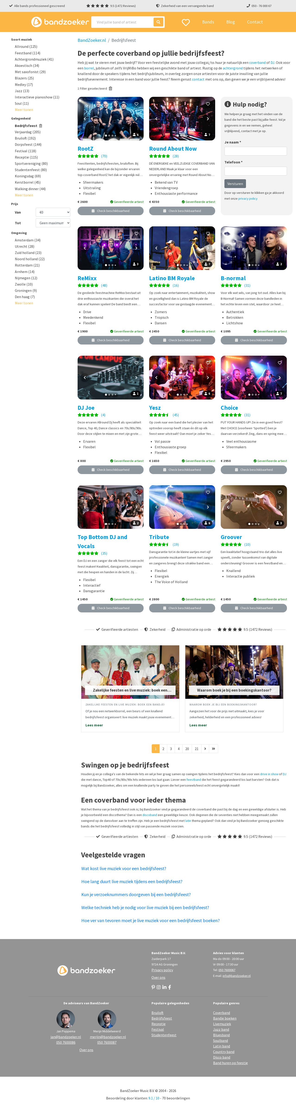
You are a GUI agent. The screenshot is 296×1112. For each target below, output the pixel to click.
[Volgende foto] (136, 118)
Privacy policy (162, 970)
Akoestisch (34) (27, 65)
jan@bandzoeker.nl (65, 1036)
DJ (272, 62)
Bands (208, 22)
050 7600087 (107, 1042)
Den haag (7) (25, 296)
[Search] (127, 22)
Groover (231, 537)
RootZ (85, 148)
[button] (24, 109)
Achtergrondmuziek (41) (34, 59)
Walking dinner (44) (30, 188)
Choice (229, 407)
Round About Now (173, 148)
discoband (149, 815)
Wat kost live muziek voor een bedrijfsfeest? (123, 868)
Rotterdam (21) (27, 265)
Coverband (221, 1012)
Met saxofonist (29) (30, 71)
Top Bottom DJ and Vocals (102, 541)
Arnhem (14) (25, 271)
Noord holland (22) (30, 259)
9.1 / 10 (153, 1098)
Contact (255, 22)
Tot (18, 223)
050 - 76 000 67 (261, 6)
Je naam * (232, 142)
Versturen (235, 183)
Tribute (159, 537)
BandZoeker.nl (92, 40)
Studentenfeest (163, 1035)
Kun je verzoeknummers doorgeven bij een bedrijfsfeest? (136, 894)
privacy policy (248, 198)
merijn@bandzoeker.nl (107, 1036)
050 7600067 (226, 970)
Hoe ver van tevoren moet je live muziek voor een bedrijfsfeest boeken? (150, 920)
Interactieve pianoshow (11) (37, 97)
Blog (230, 22)
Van (18, 212)
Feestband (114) (27, 53)
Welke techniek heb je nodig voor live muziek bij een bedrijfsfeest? (145, 907)
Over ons (158, 977)
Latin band (221, 1046)
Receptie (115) (26, 157)
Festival (157, 1029)
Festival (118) (25, 151)
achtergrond (233, 68)
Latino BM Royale (172, 278)
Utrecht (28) (24, 246)
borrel (89, 68)
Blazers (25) (24, 78)
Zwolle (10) (24, 284)
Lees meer (94, 725)
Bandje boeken (224, 1018)
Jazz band (221, 1029)
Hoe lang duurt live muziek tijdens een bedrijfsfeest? (132, 881)
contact (198, 79)
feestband (193, 779)
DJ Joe (86, 407)
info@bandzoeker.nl (237, 976)
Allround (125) (26, 46)
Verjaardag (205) (28, 132)
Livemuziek (222, 1023)
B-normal (233, 278)
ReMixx (87, 278)
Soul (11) (22, 103)
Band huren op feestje (230, 1062)
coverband (257, 62)
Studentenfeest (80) (31, 169)
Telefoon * (233, 162)
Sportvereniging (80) (31, 163)
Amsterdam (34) (28, 240)
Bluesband (221, 1035)
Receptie (158, 1023)
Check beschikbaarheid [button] (110, 211)
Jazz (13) (22, 90)
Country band (223, 1051)
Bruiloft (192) (25, 138)
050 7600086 (66, 1042)
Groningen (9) (26, 290)
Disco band (221, 1057)
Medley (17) (24, 84)
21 (196, 748)
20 (187, 748)
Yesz (155, 407)
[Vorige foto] (84, 118)
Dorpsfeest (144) (28, 144)
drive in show (269, 774)
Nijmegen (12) (26, 278)
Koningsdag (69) (28, 176)
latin (188, 821)
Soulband (220, 1040)
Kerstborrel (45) (28, 182)
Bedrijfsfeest (28, 125)
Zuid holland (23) (28, 252)
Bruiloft (157, 1012)
